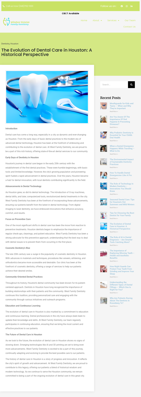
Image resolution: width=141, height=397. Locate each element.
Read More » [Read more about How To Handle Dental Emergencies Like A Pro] (114, 179)
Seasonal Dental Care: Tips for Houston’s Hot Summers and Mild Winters (122, 202)
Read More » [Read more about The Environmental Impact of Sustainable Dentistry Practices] (114, 168)
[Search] (131, 85)
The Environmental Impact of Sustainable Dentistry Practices (122, 162)
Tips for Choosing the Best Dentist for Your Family (122, 214)
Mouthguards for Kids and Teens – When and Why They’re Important (121, 106)
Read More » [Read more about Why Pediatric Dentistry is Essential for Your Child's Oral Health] (114, 141)
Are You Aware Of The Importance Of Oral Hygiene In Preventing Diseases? (120, 121)
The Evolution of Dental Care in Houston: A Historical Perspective (120, 226)
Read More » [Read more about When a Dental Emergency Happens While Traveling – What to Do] (114, 154)
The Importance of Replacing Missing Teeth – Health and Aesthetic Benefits (122, 255)
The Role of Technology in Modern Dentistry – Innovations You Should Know (121, 188)
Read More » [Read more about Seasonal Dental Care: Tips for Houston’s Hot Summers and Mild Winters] (114, 208)
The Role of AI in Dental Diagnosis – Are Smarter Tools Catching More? (121, 240)
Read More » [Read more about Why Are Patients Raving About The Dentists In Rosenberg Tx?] (114, 306)
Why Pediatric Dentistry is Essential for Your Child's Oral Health (121, 135)
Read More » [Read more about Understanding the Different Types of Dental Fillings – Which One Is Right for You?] (114, 293)
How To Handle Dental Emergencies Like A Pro (121, 174)
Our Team (130, 20)
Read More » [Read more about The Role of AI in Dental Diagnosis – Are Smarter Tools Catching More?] (114, 245)
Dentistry (5, 44)
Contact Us (129, 26)
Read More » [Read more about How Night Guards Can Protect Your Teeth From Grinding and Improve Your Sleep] (114, 277)
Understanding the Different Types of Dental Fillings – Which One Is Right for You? (121, 286)
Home (84, 20)
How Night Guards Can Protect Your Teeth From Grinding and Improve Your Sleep (122, 270)
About (97, 20)
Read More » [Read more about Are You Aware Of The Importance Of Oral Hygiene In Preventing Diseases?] (114, 127)
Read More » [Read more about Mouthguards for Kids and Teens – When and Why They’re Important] (114, 112)
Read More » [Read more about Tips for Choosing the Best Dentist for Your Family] (114, 219)
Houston (14, 44)
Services (113, 20)
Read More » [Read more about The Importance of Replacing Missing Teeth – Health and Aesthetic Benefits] (114, 261)
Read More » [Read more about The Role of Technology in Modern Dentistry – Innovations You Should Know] (114, 194)
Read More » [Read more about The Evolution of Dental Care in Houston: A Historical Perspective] (114, 232)
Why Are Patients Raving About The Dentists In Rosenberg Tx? (121, 301)
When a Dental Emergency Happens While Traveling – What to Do (122, 148)
